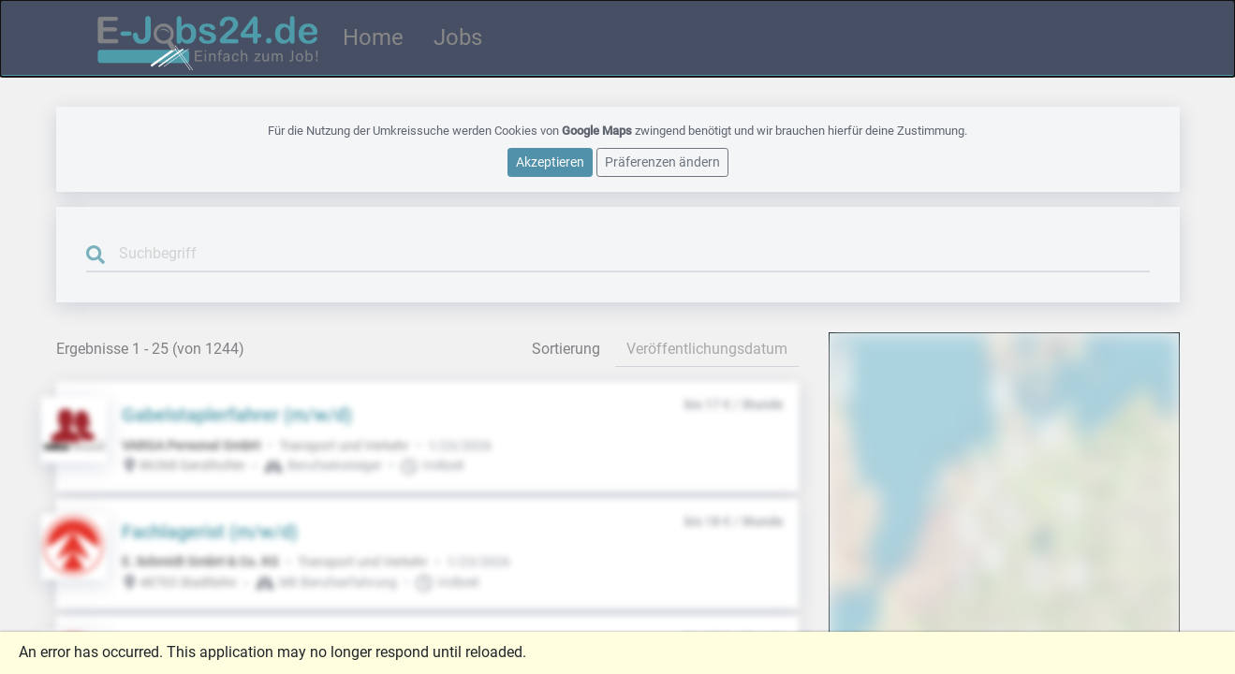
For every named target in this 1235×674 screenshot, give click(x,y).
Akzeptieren (550, 159)
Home (373, 36)
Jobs (458, 36)
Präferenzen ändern (662, 159)
